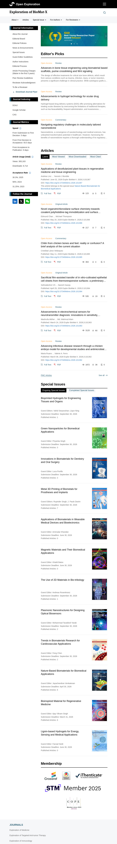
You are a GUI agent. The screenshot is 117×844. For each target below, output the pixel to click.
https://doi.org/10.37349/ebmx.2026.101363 (63, 326)
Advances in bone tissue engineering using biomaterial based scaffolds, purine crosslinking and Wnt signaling (74, 70)
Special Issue (39, 20)
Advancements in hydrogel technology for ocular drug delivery (70, 98)
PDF (59, 193)
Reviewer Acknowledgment (24, 83)
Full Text (47, 193)
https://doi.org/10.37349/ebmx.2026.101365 (63, 257)
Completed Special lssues (81, 390)
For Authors (56, 20)
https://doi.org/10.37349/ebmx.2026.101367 (63, 183)
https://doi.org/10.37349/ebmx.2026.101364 (63, 291)
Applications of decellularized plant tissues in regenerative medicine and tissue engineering (72, 170)
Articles (25, 20)
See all (103, 375)
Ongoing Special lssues (53, 390)
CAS (14, 115)
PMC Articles (46, 375)
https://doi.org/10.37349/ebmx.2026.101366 (63, 223)
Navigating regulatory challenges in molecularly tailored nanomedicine (71, 126)
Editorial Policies (20, 43)
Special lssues (19, 52)
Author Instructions (20, 62)
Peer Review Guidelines (23, 78)
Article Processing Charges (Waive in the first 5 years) (24, 72)
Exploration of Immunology (21, 841)
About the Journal (20, 34)
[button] (42, 36)
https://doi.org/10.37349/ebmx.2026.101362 (63, 360)
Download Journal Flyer (26, 92)
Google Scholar (19, 110)
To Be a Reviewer (20, 87)
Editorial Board (19, 39)
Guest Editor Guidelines (23, 57)
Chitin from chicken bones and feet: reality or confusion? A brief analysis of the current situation (72, 245)
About (15, 20)
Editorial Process (20, 66)
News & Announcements (23, 48)
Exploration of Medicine (19, 830)
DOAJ (15, 105)
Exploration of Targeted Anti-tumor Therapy (28, 835)
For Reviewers (73, 20)
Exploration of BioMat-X (28, 12)
